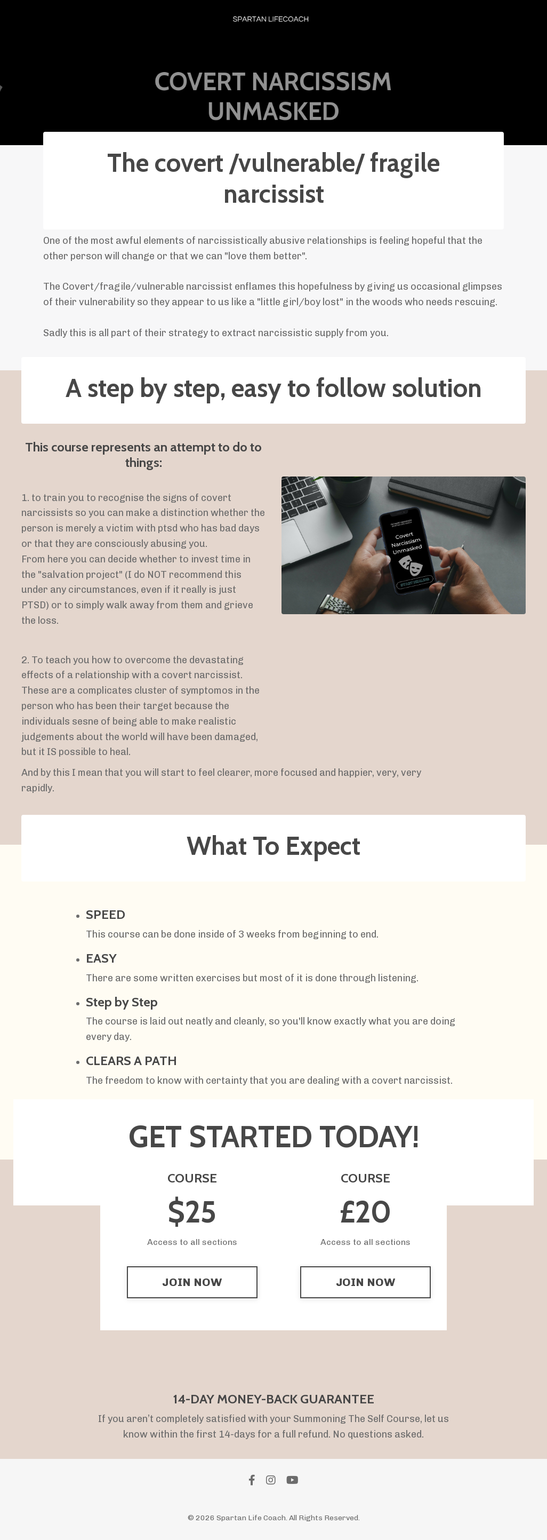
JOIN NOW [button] (192, 1282)
